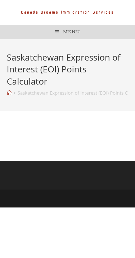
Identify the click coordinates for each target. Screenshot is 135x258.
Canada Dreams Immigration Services (67, 12)
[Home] (9, 93)
